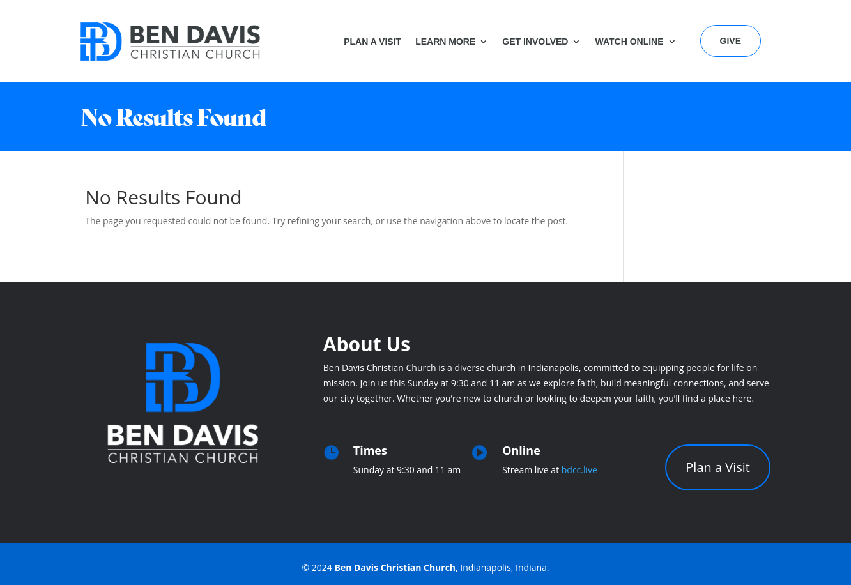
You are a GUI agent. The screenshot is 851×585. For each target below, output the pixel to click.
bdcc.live (579, 470)
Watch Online (629, 41)
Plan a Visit (372, 41)
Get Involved (535, 41)
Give (730, 41)
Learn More (445, 41)
